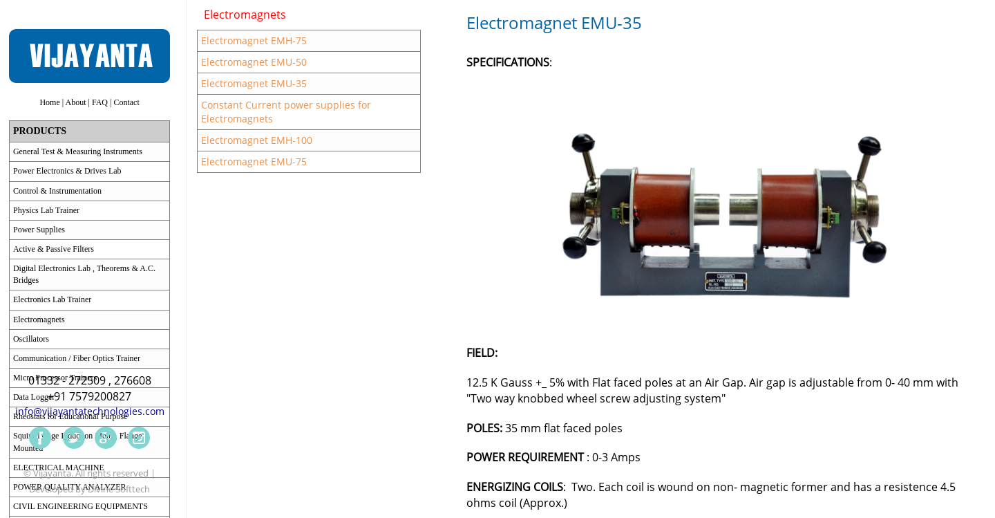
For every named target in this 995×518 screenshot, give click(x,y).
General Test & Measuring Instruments (77, 151)
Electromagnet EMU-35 (254, 83)
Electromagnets (39, 319)
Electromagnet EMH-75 (254, 40)
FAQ (100, 102)
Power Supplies (39, 229)
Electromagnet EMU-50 (254, 61)
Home (49, 102)
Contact (126, 102)
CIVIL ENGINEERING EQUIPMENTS (80, 506)
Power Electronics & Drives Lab (67, 171)
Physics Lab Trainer (46, 210)
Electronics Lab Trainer (52, 299)
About (76, 102)
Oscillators (31, 339)
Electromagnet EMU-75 (254, 161)
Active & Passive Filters (53, 249)
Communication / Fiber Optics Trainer (76, 358)
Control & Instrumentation (57, 191)
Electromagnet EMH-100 (256, 140)
